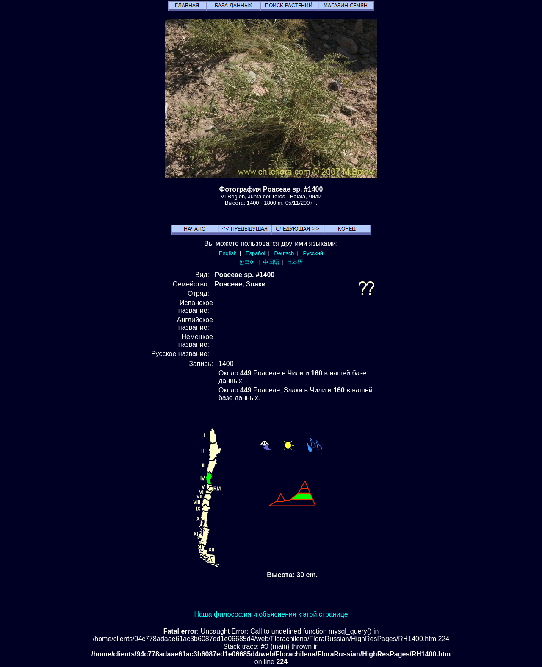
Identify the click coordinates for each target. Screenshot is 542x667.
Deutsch (284, 253)
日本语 (295, 262)
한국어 (247, 262)
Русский (313, 253)
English (228, 253)
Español (255, 253)
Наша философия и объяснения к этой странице (271, 614)
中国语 (271, 262)
